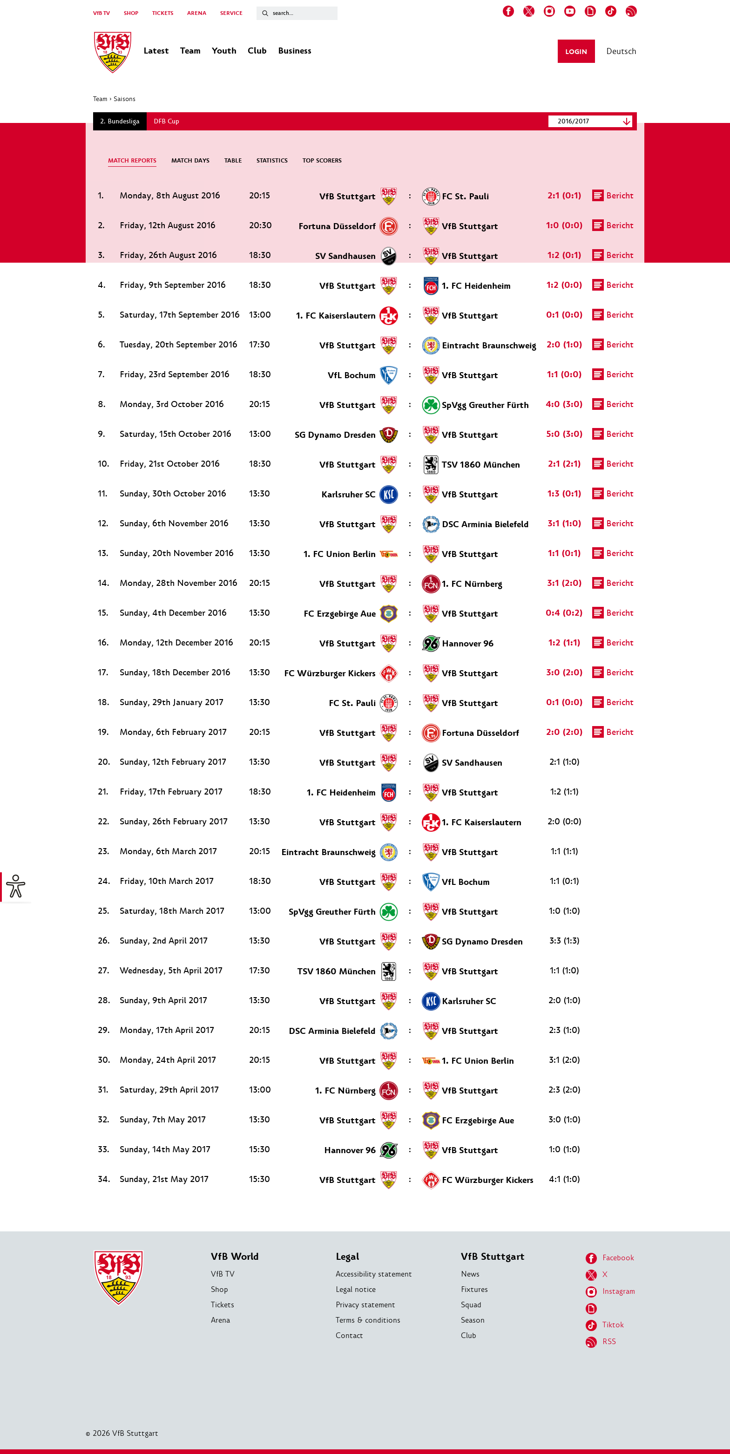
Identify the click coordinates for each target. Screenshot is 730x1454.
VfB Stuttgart (493, 1257)
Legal (347, 1257)
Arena (220, 1320)
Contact (349, 1335)
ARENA (196, 13)
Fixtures (474, 1289)
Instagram (610, 1292)
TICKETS (162, 13)
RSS (601, 1342)
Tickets (222, 1305)
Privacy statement (365, 1305)
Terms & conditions (368, 1320)
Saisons (124, 99)
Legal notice (356, 1289)
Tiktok (605, 1325)
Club (468, 1335)
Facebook (610, 1258)
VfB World (235, 1257)
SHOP (131, 13)
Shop (219, 1289)
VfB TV (101, 13)
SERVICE (231, 13)
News (470, 1274)
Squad (471, 1305)
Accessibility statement (374, 1274)
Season (473, 1320)
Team (100, 99)
